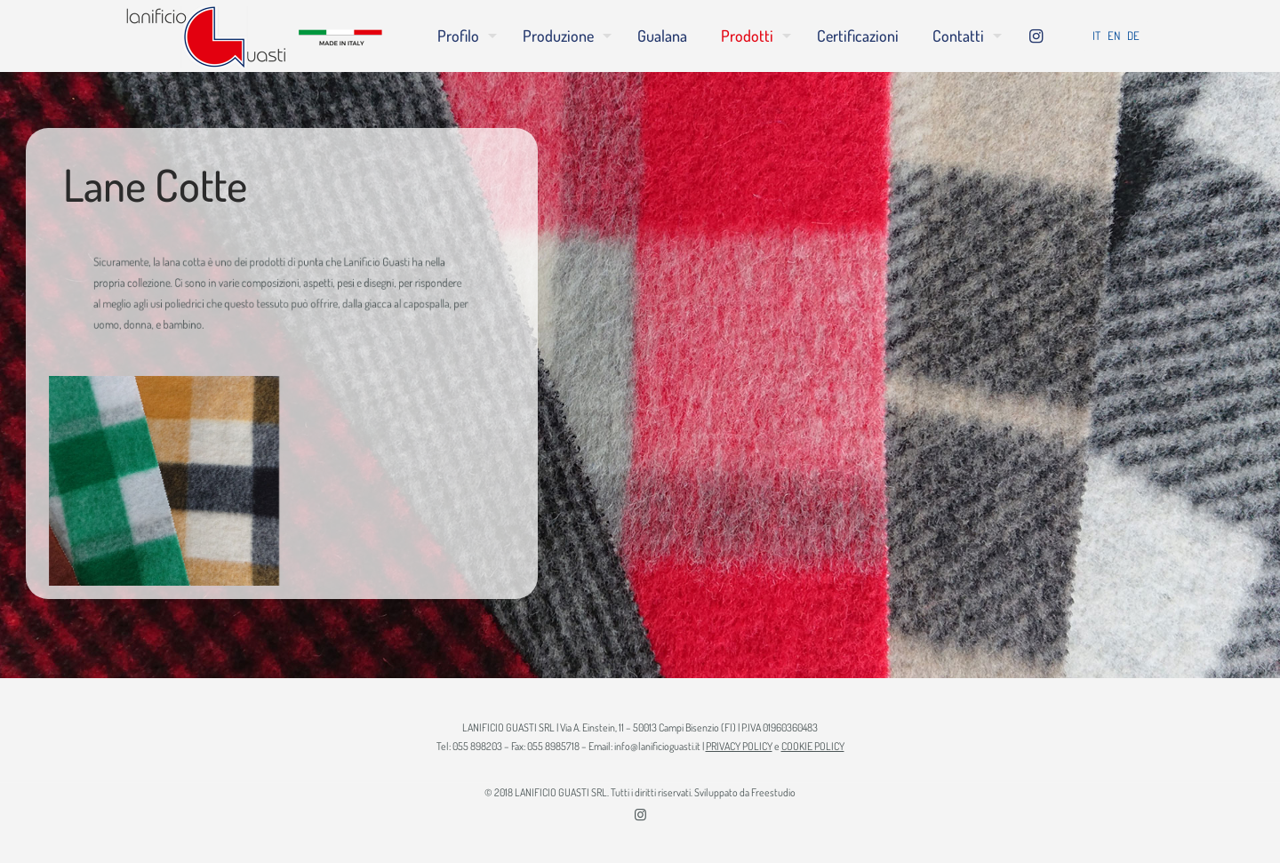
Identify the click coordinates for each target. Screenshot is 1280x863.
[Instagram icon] (640, 814)
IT (1096, 35)
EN (1114, 35)
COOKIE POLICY (812, 746)
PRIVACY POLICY (739, 746)
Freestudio (773, 792)
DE (1133, 35)
